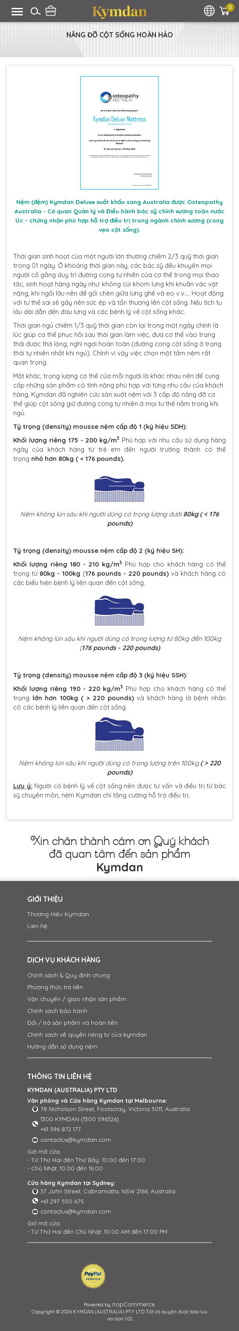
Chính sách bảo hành (57, 1010)
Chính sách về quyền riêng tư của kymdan (87, 1034)
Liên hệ (37, 925)
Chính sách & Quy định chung (68, 975)
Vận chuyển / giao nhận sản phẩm (76, 998)
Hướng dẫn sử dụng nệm (62, 1046)
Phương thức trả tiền (55, 987)
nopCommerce (133, 1304)
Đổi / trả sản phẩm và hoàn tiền (72, 1022)
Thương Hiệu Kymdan (58, 914)
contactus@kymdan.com (75, 1139)
